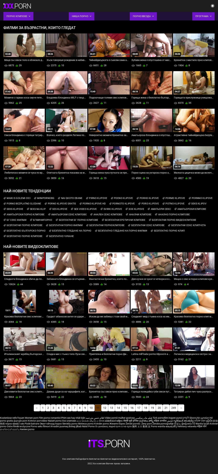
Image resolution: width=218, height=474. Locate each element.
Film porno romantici (50, 417)
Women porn (32, 417)
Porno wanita (158, 426)
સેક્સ (101, 420)
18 (145, 408)
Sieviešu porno (70, 423)
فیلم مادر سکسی (143, 417)
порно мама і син (14, 423)
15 (125, 408)
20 (159, 408)
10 (91, 408)
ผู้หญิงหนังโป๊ (189, 423)
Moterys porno (86, 423)
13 (111, 408)
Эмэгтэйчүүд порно (51, 423)
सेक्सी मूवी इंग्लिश (131, 420)
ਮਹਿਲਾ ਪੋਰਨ (200, 420)
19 (152, 408)
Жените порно (118, 423)
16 (132, 408)
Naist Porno (88, 426)
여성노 (178, 423)
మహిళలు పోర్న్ (146, 420)
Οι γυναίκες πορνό (105, 426)
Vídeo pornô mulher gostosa (120, 417)
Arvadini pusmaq (59, 426)
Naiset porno (55, 420)
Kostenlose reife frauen (12, 417)
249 (173, 408)
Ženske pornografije (163, 423)
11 (97, 408)
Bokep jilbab (75, 426)
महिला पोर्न (201, 426)
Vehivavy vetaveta (187, 426)
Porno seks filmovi (40, 426)
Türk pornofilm (160, 417)
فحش (170, 420)
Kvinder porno (102, 423)
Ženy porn (146, 423)
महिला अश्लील (160, 420)
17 (138, 408)
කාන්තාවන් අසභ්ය (10, 429)
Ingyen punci (175, 417)
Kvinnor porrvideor (38, 420)
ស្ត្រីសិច (209, 420)
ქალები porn (20, 420)
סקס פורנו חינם (124, 426)
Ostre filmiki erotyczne (18, 426)
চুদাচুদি (186, 417)
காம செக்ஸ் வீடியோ (87, 420)
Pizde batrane (32, 423)
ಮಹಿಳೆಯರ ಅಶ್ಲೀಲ (114, 420)
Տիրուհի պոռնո (199, 417)
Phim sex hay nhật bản (73, 417)
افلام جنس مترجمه (95, 417)
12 (104, 408)
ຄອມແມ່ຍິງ (171, 426)
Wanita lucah (203, 423)
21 (166, 408)
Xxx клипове (69, 420)
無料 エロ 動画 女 (141, 426)
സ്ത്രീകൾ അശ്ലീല (183, 420)
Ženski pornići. (133, 423)
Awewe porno (27, 429)
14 (118, 408)
